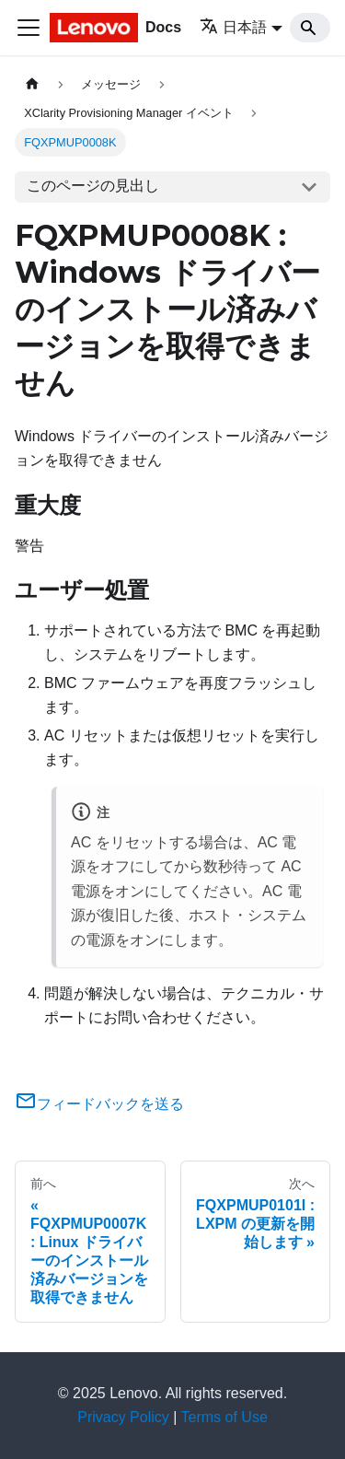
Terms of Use (224, 1417)
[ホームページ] (32, 84)
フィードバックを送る (99, 1104)
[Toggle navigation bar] (28, 27)
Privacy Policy (123, 1417)
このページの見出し (93, 185)
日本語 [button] (233, 27)
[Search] (310, 27)
